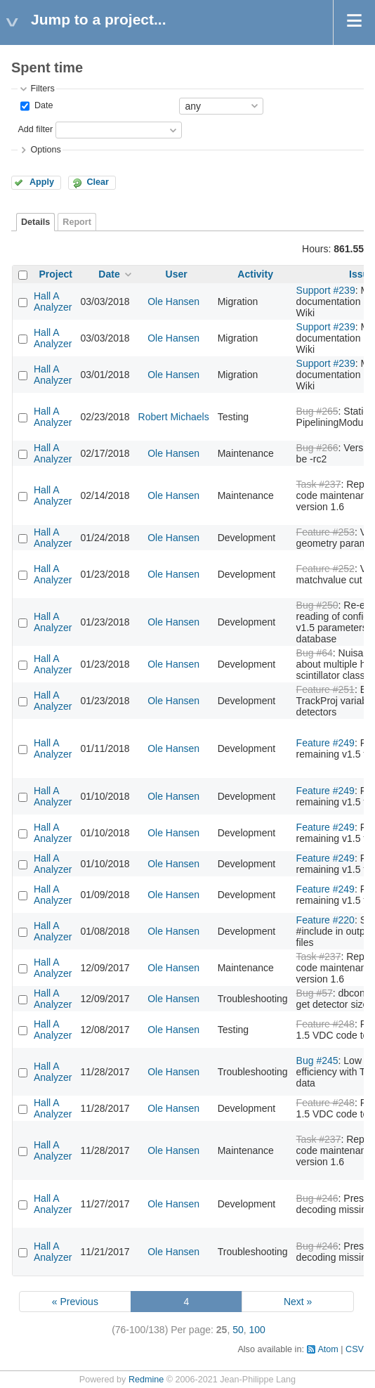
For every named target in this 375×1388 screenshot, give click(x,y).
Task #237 (318, 484)
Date (42, 105)
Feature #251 (325, 689)
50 (238, 1329)
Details (35, 222)
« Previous (75, 1301)
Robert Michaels (173, 416)
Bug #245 (317, 1060)
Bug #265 (317, 411)
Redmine (146, 1379)
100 (257, 1329)
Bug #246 (317, 1198)
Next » (298, 1301)
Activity (255, 274)
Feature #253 (325, 532)
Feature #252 (325, 568)
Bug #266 (317, 447)
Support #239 (325, 290)
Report (77, 222)
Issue (361, 274)
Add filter (35, 129)
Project (55, 274)
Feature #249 (325, 742)
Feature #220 (325, 920)
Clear (97, 182)
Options (45, 150)
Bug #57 (314, 993)
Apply (41, 182)
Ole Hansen (173, 301)
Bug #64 (314, 653)
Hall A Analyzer (53, 301)
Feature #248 (325, 1024)
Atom (327, 1349)
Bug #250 (317, 605)
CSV (355, 1349)
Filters (42, 88)
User (177, 274)
